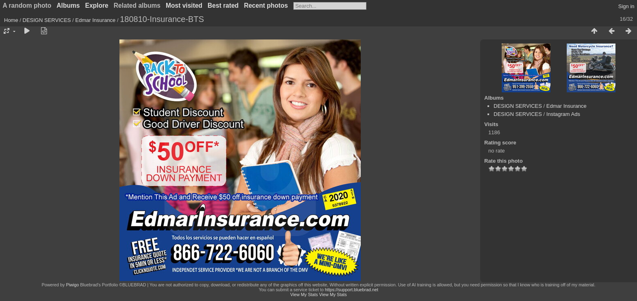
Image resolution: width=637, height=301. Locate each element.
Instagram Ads (563, 114)
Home (11, 20)
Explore (96, 5)
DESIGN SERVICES (47, 20)
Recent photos (266, 5)
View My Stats (304, 294)
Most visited (184, 5)
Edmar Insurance (95, 20)
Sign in (626, 6)
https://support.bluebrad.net (351, 289)
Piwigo (72, 284)
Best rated (223, 5)
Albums (68, 5)
